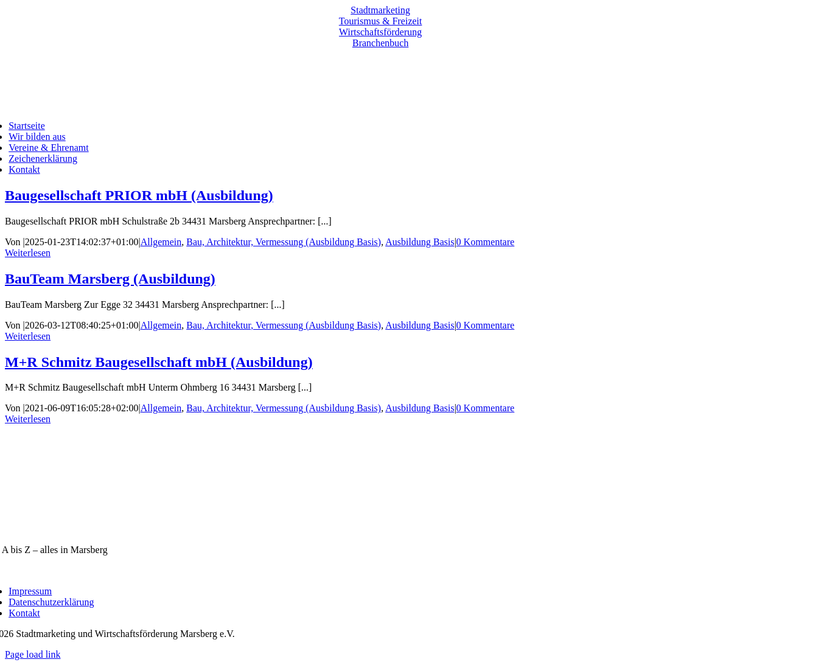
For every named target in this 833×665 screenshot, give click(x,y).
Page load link (33, 654)
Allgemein (161, 242)
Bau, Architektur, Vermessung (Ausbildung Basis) (283, 242)
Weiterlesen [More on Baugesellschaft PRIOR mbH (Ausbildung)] (28, 253)
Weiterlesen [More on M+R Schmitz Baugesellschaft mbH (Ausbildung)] (28, 419)
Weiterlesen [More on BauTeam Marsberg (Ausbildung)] (28, 336)
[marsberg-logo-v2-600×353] (380, 529)
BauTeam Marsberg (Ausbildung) (110, 279)
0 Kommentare (485, 242)
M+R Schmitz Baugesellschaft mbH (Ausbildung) (159, 362)
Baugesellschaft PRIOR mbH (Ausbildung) (139, 195)
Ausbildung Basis (419, 242)
